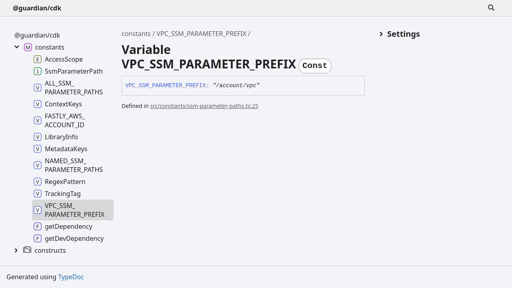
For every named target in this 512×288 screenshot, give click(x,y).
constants (136, 33)
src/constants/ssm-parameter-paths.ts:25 (204, 106)
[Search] (491, 8)
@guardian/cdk (37, 8)
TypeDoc (71, 276)
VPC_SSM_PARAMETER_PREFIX (201, 33)
